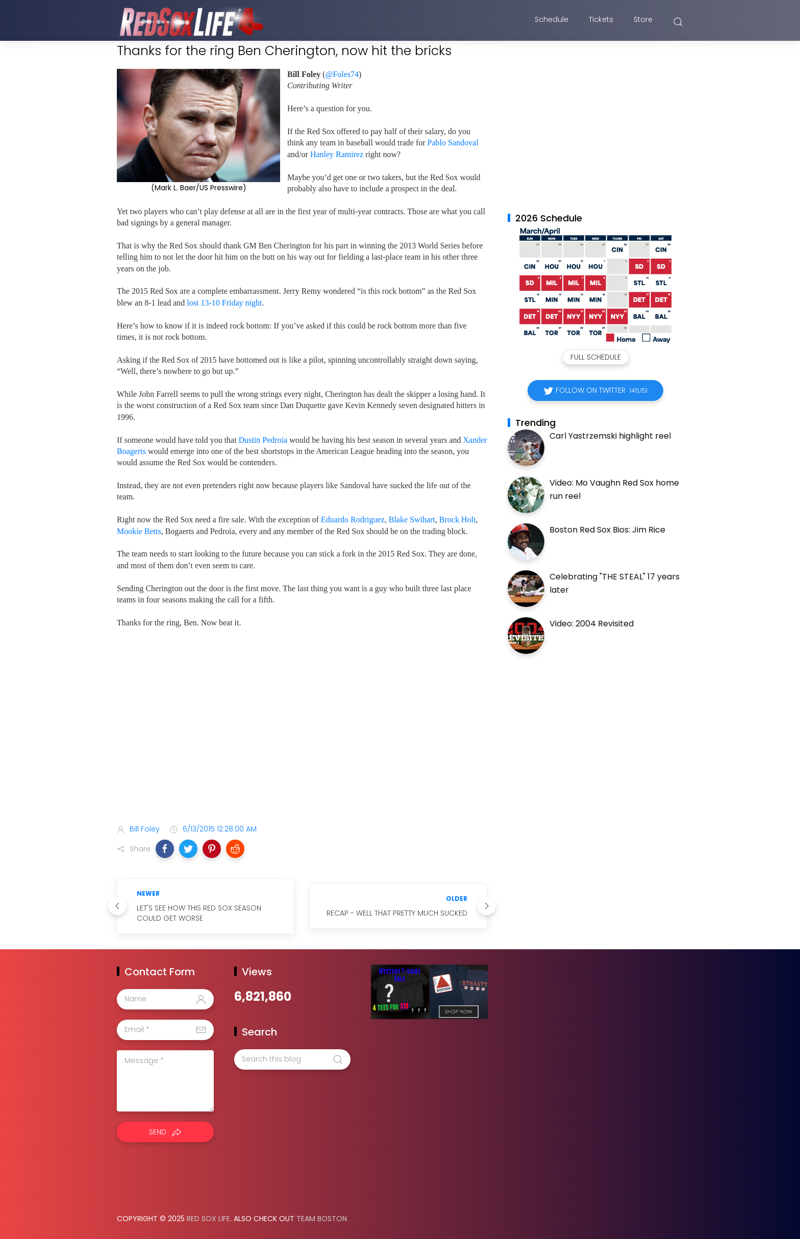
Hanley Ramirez (336, 154)
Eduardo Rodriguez (353, 519)
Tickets (601, 22)
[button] (165, 849)
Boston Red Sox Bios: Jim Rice (607, 530)
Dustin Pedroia (263, 440)
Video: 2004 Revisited (591, 623)
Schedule (551, 22)
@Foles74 (342, 74)
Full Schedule (595, 357)
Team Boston (321, 1218)
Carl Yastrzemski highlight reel (610, 436)
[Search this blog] (292, 1059)
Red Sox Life (208, 1218)
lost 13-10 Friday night (224, 302)
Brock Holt (457, 519)
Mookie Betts (139, 531)
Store (643, 22)
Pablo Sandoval (453, 142)
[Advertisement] (302, 735)
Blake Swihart (412, 519)
